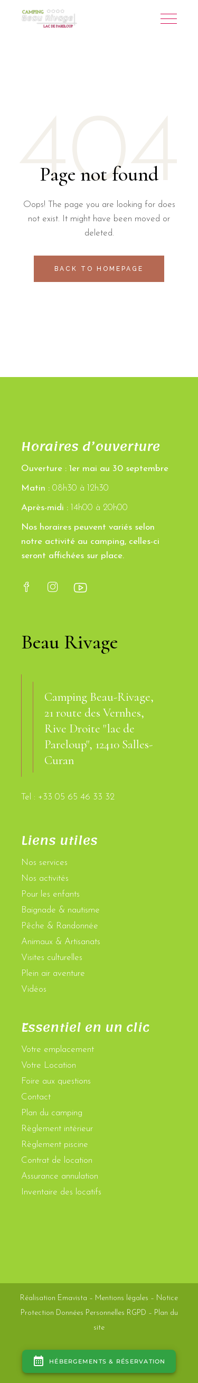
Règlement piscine (54, 1144)
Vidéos (33, 989)
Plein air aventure (53, 973)
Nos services (44, 862)
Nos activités (45, 878)
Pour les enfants (50, 894)
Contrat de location (56, 1160)
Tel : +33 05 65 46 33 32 (68, 797)
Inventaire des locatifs (61, 1192)
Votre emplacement (57, 1049)
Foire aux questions (56, 1081)
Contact (36, 1097)
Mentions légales (121, 1298)
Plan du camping (51, 1112)
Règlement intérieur (57, 1128)
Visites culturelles (51, 957)
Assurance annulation (59, 1176)
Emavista (72, 1298)
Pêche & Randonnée (59, 925)
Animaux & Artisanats (60, 941)
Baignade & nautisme (60, 910)
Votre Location (48, 1065)
